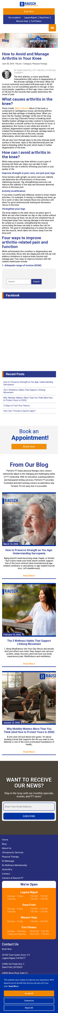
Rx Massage (8, 861)
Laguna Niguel (30, 17)
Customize (29, 1001)
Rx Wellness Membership (14, 865)
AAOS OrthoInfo (22, 108)
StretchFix (7, 869)
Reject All (29, 1008)
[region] (29, 993)
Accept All (29, 993)
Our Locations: (14, 17)
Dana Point (44, 17)
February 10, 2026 (12, 634)
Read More (13, 986)
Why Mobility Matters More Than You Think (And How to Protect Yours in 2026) (29, 730)
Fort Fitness (36, 21)
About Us (6, 848)
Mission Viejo (22, 21)
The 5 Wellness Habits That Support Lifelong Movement (29, 642)
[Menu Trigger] (52, 27)
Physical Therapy (39, 64)
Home (5, 839)
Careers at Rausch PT (12, 878)
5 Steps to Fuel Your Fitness (16, 405)
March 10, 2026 (10, 544)
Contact (6, 873)
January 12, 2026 (11, 722)
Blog (4, 844)
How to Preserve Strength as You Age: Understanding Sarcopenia (29, 552)
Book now (29, 446)
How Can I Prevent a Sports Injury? (19, 411)
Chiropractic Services (12, 852)
